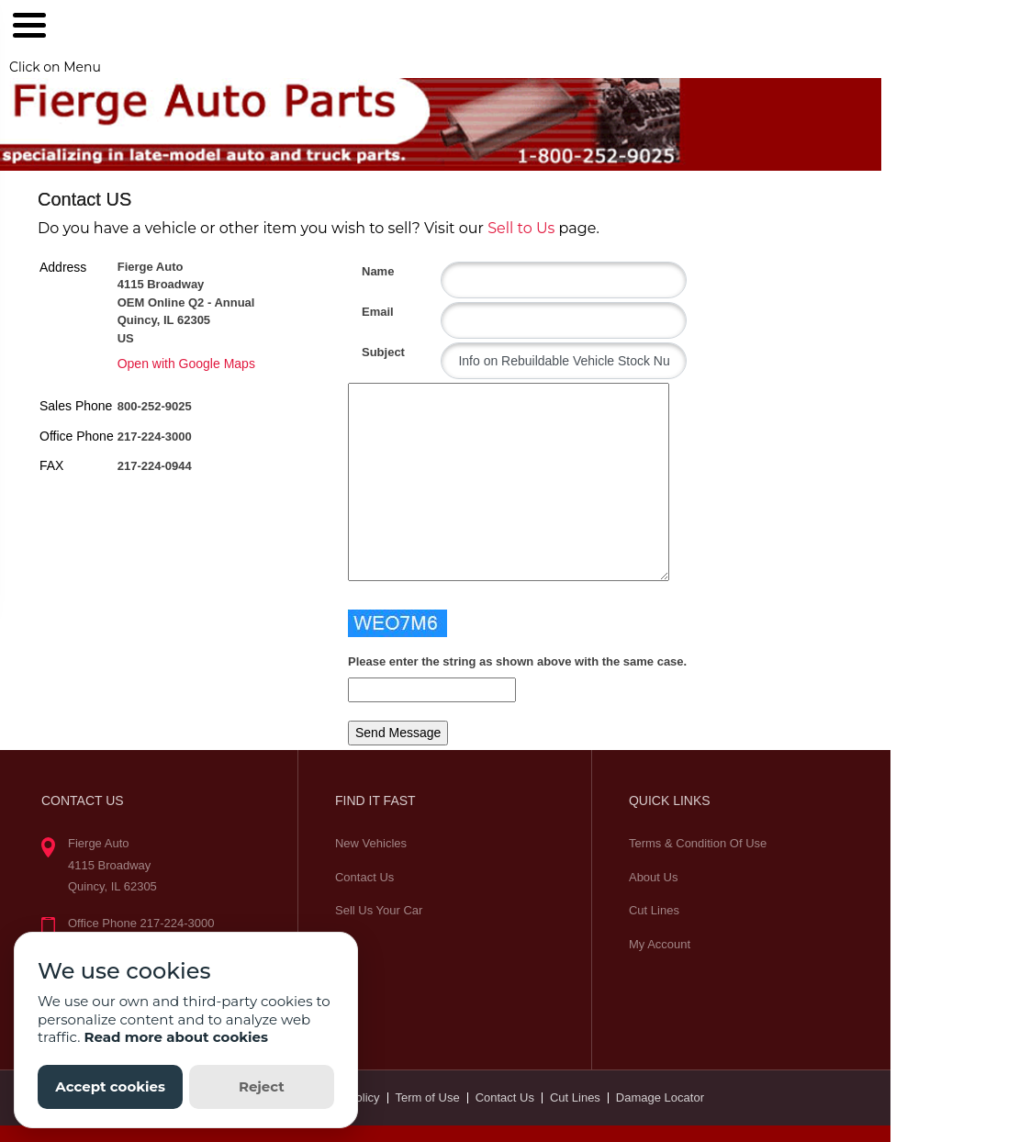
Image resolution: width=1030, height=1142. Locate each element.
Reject (262, 1086)
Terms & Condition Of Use (698, 843)
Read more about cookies (176, 1037)
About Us (653, 877)
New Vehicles (371, 843)
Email (368, 312)
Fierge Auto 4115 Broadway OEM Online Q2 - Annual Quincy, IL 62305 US (186, 302)
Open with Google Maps (186, 363)
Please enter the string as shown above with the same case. (517, 661)
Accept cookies (110, 1086)
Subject (368, 352)
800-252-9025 (155, 406)
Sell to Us (520, 228)
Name (368, 271)
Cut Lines (654, 910)
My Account (659, 944)
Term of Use (428, 1097)
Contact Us (364, 877)
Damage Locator (660, 1097)
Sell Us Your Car (378, 910)
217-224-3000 (155, 436)
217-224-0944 (155, 466)
